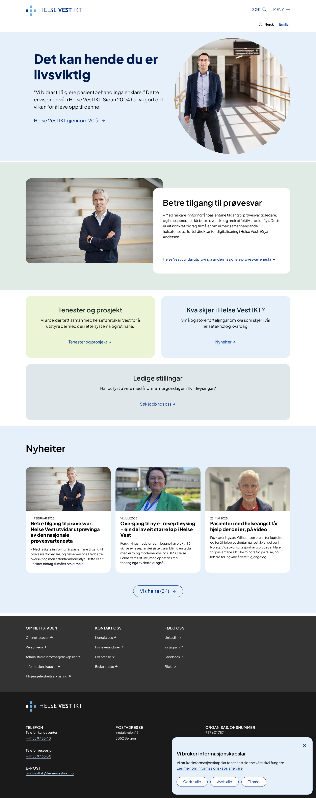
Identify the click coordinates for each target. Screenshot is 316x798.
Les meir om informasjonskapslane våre (210, 768)
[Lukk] (304, 745)
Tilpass (254, 781)
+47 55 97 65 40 (38, 738)
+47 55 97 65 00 (38, 756)
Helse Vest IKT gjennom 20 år (67, 120)
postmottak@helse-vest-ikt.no (50, 773)
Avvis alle (224, 781)
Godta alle (192, 781)
